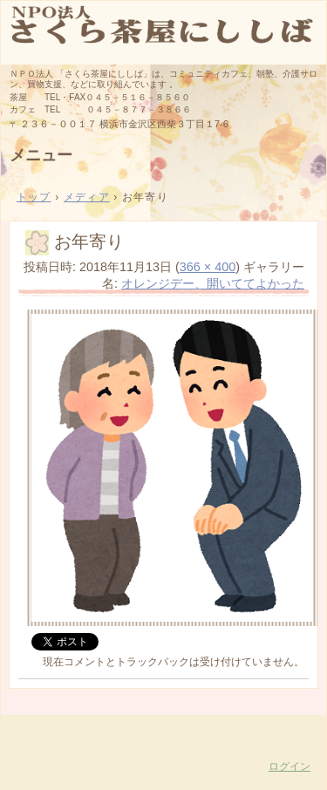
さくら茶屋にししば (163, 31)
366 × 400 (207, 267)
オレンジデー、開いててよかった (212, 283)
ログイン (289, 766)
